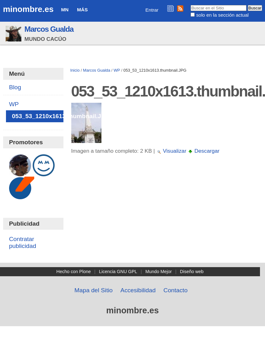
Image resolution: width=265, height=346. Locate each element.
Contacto (176, 290)
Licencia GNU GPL (118, 271)
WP (117, 70)
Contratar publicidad (22, 242)
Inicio (75, 70)
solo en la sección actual (222, 15)
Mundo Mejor (158, 271)
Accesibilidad (138, 290)
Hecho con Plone (74, 271)
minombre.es (28, 9)
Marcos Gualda (48, 29)
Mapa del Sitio (93, 290)
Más (82, 9)
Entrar (152, 10)
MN (65, 9)
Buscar (190, 4)
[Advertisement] (166, 216)
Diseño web (191, 271)
